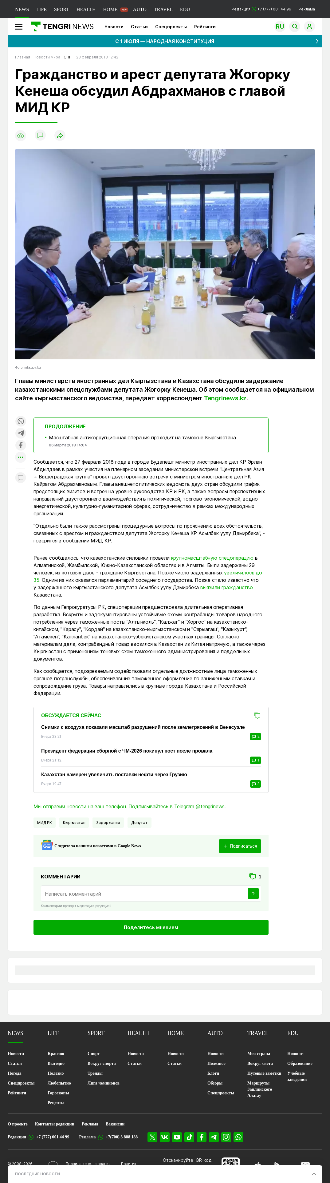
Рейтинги (205, 26)
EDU (185, 9)
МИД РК (44, 822)
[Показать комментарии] (40, 136)
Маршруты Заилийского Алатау (259, 1089)
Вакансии (115, 1124)
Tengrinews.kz (225, 398)
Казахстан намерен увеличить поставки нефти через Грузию (114, 774)
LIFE (41, 9)
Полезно (56, 1073)
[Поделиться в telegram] (20, 434)
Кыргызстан (74, 822)
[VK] (165, 1137)
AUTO (140, 9)
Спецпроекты (171, 26)
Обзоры (214, 1083)
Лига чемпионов (104, 1083)
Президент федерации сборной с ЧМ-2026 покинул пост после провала (126, 750)
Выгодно (56, 1063)
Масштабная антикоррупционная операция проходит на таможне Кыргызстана (142, 437)
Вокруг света (260, 1063)
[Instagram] (226, 1137)
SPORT (61, 9)
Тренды (95, 1073)
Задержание (108, 822)
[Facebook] (201, 1137)
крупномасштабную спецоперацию (212, 558)
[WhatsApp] (238, 1137)
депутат (139, 822)
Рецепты (56, 1103)
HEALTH (86, 9)
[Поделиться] (59, 136)
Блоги (213, 1073)
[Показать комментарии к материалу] (20, 478)
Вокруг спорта (102, 1063)
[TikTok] (189, 1137)
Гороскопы (58, 1093)
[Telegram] (214, 1137)
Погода (15, 1073)
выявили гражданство (227, 587)
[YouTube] (177, 1137)
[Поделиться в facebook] (20, 446)
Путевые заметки (264, 1073)
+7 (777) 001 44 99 (52, 1137)
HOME (110, 9)
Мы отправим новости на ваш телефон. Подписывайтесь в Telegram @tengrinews (129, 806)
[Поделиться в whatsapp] (20, 422)
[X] (152, 1137)
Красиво (56, 1053)
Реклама (307, 9)
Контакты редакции (54, 1124)
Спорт (94, 1053)
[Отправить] (253, 893)
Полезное (216, 1063)
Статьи (139, 26)
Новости (114, 26)
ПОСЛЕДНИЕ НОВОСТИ (37, 1174)
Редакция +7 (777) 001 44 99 (261, 9)
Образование (299, 1063)
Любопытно (59, 1083)
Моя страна (258, 1053)
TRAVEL (163, 9)
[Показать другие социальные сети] (20, 458)
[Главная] (59, 26)
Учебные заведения (297, 1076)
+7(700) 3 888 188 (122, 1137)
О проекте (18, 1124)
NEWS (22, 9)
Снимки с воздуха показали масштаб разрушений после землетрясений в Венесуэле (143, 727)
